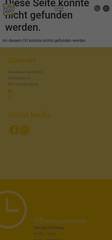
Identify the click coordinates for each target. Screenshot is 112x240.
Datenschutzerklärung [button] (58, 172)
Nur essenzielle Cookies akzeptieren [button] (55, 146)
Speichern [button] (56, 131)
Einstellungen (14, 87)
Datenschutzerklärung (21, 83)
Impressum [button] (80, 172)
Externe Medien (89, 99)
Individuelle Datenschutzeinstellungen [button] (56, 161)
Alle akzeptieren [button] (56, 116)
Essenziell (15, 99)
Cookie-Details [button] (34, 172)
